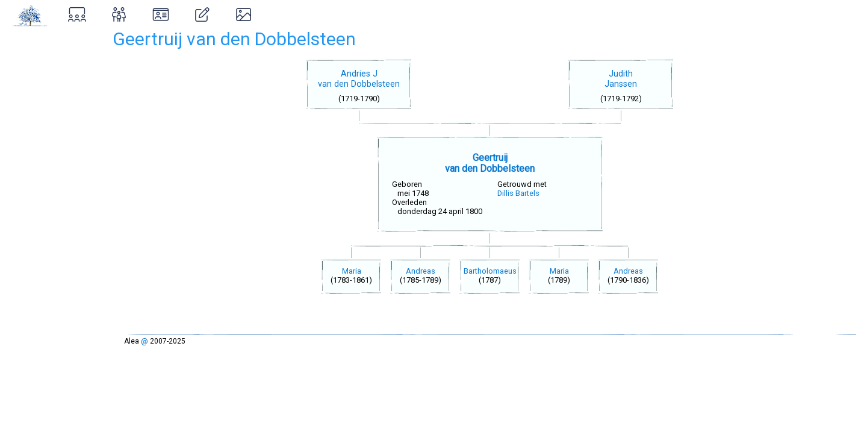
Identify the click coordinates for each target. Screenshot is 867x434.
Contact (29, 171)
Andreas (425, 270)
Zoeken (28, 67)
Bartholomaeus (494, 270)
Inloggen (39, 146)
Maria (355, 270)
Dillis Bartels (523, 193)
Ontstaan (31, 119)
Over (21, 93)
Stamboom (36, 42)
